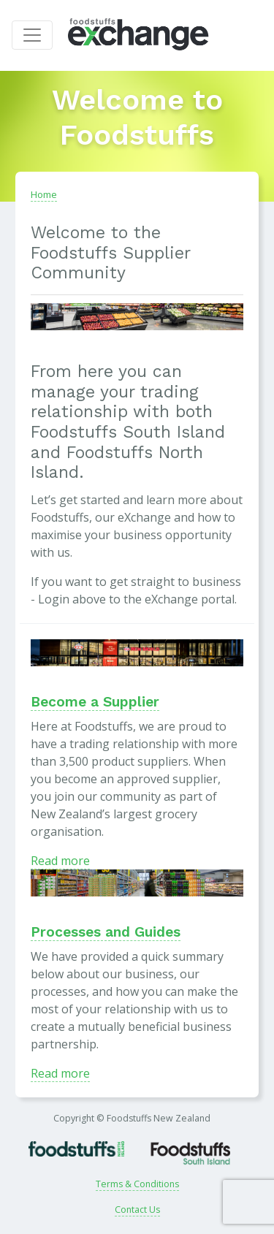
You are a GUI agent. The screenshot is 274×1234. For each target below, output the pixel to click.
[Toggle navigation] (32, 35)
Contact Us (137, 1209)
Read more (60, 861)
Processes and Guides (105, 931)
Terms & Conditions (137, 1184)
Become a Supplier (95, 701)
